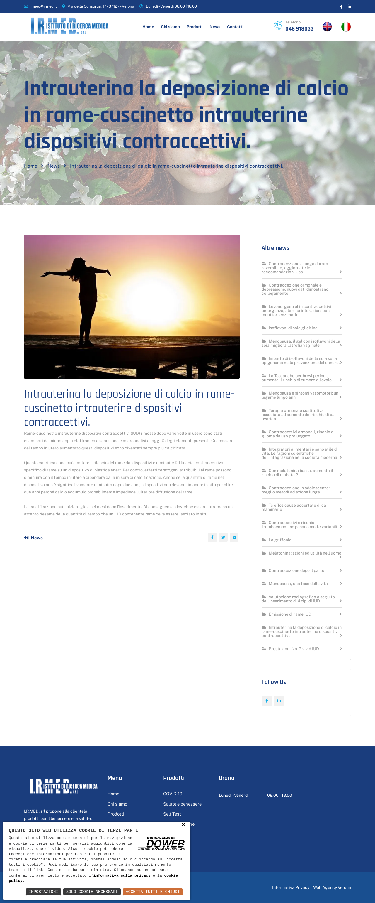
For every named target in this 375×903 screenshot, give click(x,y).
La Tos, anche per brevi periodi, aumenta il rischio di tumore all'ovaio (297, 378)
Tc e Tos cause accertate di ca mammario (294, 507)
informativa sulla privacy (122, 875)
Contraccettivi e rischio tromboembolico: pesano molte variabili (299, 524)
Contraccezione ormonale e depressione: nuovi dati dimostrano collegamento (295, 289)
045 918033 (299, 28)
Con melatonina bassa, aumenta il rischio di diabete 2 (297, 473)
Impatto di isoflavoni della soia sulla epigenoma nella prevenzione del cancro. (301, 360)
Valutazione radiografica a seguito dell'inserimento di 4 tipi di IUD (298, 599)
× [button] (183, 825)
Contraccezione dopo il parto (293, 570)
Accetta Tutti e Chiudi (153, 891)
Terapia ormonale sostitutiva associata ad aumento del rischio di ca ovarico (298, 414)
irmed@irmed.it (43, 6)
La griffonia (277, 540)
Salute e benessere (182, 803)
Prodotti (195, 26)
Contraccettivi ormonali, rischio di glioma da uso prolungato (298, 434)
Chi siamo (170, 26)
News (214, 26)
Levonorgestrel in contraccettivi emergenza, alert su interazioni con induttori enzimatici (296, 310)
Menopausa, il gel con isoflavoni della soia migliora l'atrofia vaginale (301, 343)
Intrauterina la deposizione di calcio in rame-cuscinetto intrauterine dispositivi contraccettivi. (302, 631)
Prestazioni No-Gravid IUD (290, 649)
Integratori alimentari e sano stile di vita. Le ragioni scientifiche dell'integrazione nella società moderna (300, 453)
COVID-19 (172, 793)
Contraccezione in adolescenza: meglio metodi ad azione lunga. (296, 490)
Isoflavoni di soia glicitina (290, 328)
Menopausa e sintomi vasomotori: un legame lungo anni (300, 395)
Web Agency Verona (332, 887)
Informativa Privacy (290, 887)
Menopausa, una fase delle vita (295, 584)
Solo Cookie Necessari (92, 891)
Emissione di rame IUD (286, 614)
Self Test (172, 813)
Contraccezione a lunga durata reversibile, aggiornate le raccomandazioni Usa (295, 268)
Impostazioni (43, 891)
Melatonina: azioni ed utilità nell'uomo (301, 553)
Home (148, 26)
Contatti (235, 26)
